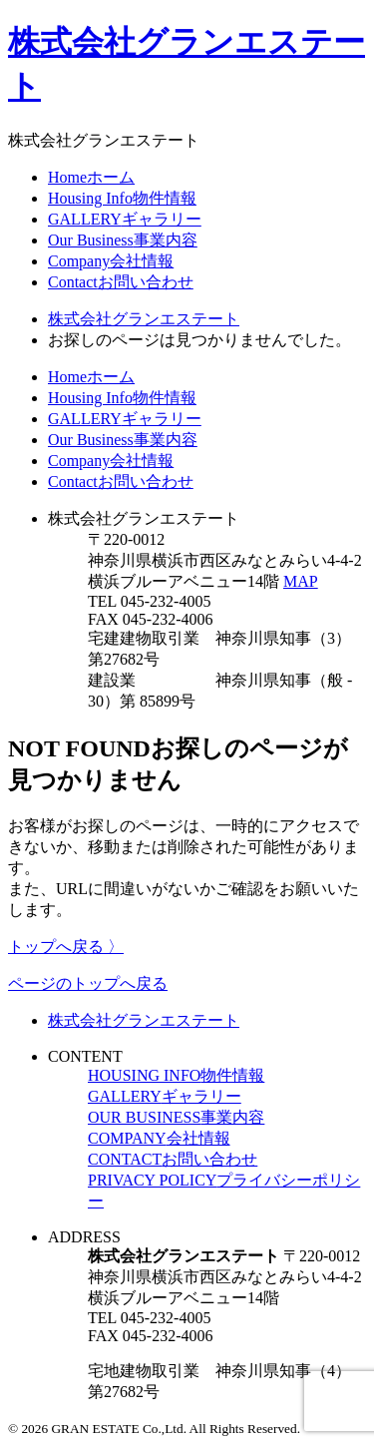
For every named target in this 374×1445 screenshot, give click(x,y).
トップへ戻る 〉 (66, 946)
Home (91, 177)
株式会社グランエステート (143, 1020)
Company (111, 260)
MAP (300, 581)
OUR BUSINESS (176, 1117)
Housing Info (122, 198)
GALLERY (124, 219)
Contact (120, 281)
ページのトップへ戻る (88, 983)
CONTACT (172, 1159)
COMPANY (159, 1138)
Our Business (122, 240)
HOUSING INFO (176, 1075)
